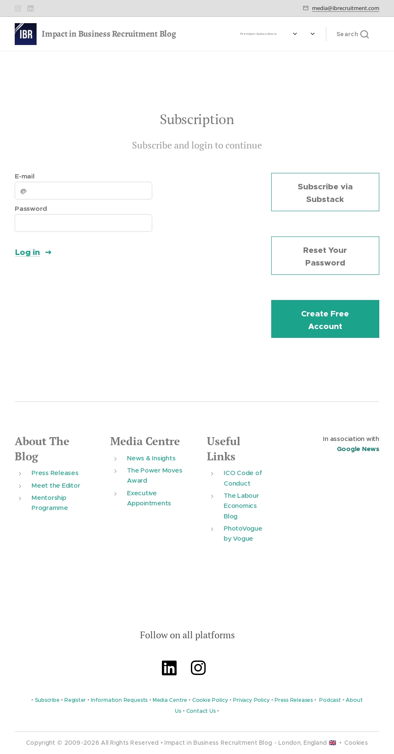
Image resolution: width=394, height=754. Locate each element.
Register (75, 700)
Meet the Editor (56, 485)
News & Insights (151, 458)
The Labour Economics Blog (241, 505)
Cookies (356, 742)
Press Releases (55, 473)
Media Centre (145, 441)
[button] (352, 34)
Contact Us (201, 711)
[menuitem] (271, 34)
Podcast (330, 700)
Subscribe (47, 700)
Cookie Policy (210, 700)
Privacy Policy (251, 700)
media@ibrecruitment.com (345, 8)
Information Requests (119, 700)
